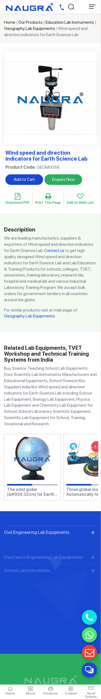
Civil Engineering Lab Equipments (36, 544)
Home (9, 22)
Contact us (54, 250)
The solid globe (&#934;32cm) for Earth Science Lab (30, 492)
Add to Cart (24, 179)
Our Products (30, 22)
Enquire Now (63, 179)
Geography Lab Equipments (29, 28)
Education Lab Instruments (70, 22)
